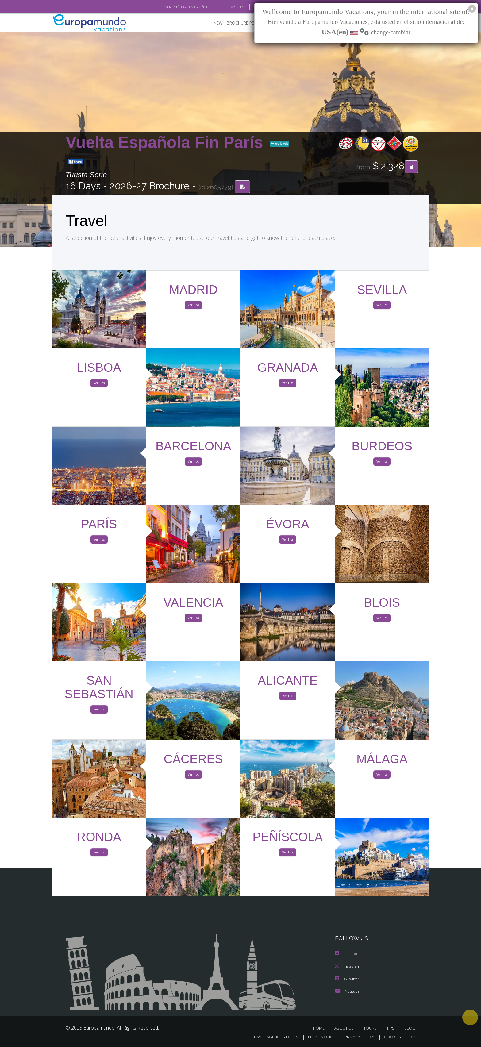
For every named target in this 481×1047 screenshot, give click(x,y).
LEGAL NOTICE (317, 1036)
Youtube (347, 991)
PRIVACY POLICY (356, 1036)
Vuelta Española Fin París (166, 142)
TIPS (391, 1028)
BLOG (251, 7)
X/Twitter (347, 978)
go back (279, 144)
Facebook (348, 954)
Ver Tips (193, 306)
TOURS (371, 1028)
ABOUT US (346, 1028)
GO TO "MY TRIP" (221, 7)
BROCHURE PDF (237, 23)
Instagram (348, 966)
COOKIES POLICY (398, 1036)
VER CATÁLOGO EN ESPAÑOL (172, 7)
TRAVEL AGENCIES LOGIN (269, 1036)
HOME (321, 1028)
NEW (212, 23)
